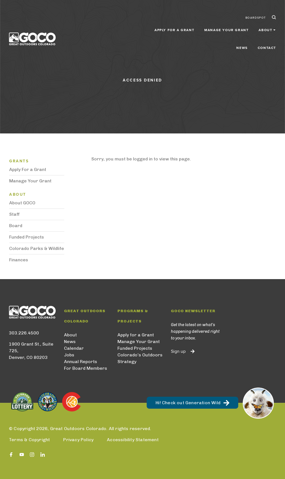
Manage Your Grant (177, 26)
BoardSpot (255, 13)
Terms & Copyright (29, 439)
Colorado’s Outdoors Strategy (140, 358)
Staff (14, 214)
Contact (267, 26)
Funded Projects (26, 237)
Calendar (74, 348)
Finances (18, 259)
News (241, 26)
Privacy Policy (78, 439)
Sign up (178, 351)
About (70, 334)
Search (273, 13)
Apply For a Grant (27, 169)
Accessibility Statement (133, 439)
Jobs (69, 355)
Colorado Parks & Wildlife (36, 248)
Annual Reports (80, 361)
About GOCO (22, 202)
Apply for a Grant (124, 26)
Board (15, 225)
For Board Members (85, 368)
